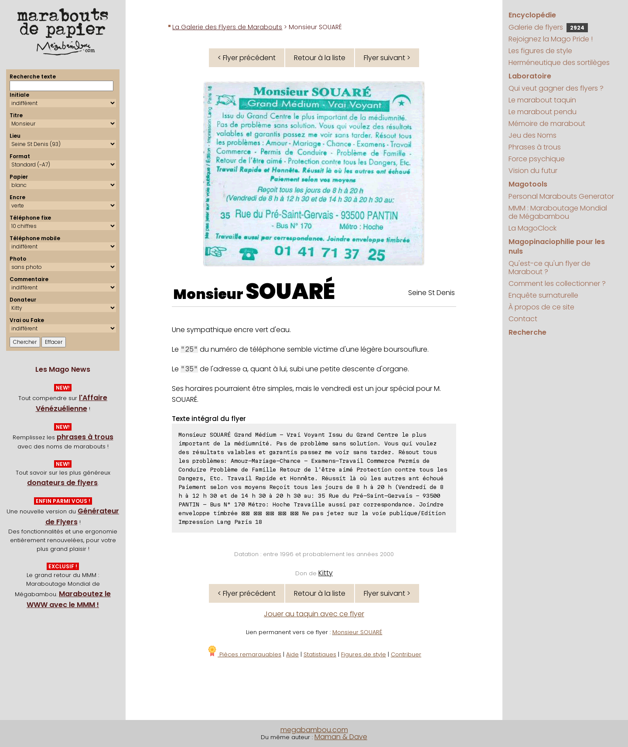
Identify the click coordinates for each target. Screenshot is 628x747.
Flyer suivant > (387, 58)
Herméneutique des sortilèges (559, 63)
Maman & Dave (340, 737)
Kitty (325, 573)
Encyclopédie (532, 15)
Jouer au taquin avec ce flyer (314, 614)
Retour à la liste (319, 58)
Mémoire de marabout (547, 124)
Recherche (527, 332)
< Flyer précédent (247, 58)
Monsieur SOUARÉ (357, 632)
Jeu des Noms (532, 135)
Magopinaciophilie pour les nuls (557, 246)
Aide (292, 654)
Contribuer (406, 654)
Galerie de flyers (548, 27)
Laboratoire (530, 76)
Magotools (528, 184)
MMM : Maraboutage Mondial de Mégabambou (558, 212)
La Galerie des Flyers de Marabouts (227, 27)
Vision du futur (533, 171)
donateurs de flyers (62, 483)
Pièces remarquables (244, 654)
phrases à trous (85, 437)
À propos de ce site (541, 307)
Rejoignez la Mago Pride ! (551, 39)
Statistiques (320, 654)
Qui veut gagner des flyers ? (556, 88)
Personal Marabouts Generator (561, 196)
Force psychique (537, 159)
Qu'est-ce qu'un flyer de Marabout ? (549, 267)
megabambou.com (314, 730)
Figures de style (363, 654)
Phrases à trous (535, 147)
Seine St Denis (431, 293)
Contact (523, 319)
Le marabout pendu (543, 112)
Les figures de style (540, 51)
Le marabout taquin (542, 100)
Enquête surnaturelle (543, 295)
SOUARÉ (290, 291)
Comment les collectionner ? (557, 283)
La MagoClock (532, 228)
